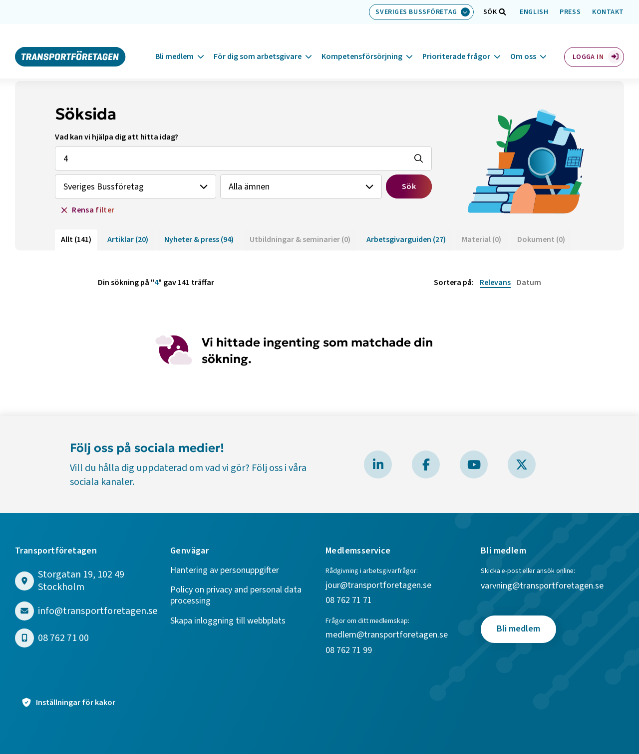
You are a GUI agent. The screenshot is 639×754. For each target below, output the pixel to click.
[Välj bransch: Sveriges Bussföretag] (421, 12)
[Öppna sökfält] (490, 12)
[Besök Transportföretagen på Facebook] (426, 464)
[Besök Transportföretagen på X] (522, 464)
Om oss (523, 44)
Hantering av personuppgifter (224, 570)
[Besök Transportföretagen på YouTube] (474, 464)
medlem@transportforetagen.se (386, 635)
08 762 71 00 (63, 638)
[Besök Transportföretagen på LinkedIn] (378, 464)
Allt (76, 239)
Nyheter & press (199, 239)
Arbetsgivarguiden (406, 239)
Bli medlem (174, 44)
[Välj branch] (135, 186)
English (534, 12)
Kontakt (608, 12)
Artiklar (127, 239)
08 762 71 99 (349, 650)
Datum (529, 282)
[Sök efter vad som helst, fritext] (243, 158)
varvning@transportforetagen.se (542, 586)
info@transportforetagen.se (97, 611)
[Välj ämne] (300, 186)
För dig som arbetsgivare (258, 44)
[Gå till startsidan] (70, 44)
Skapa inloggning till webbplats (228, 621)
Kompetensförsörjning (361, 44)
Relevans (495, 282)
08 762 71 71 (348, 600)
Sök (409, 186)
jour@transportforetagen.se (378, 586)
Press (570, 12)
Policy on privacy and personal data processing (236, 595)
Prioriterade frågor (456, 44)
